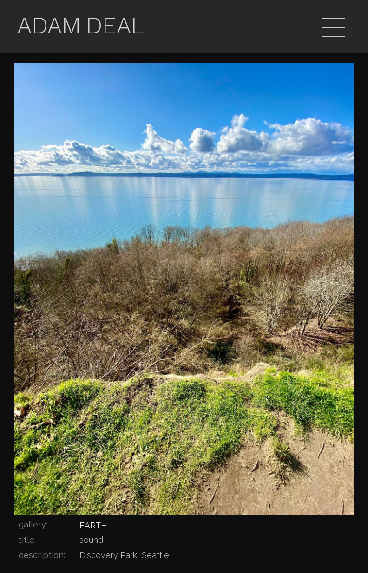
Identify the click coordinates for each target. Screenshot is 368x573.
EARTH (93, 525)
